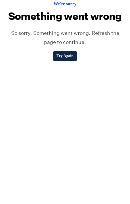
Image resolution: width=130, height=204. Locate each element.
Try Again (65, 56)
